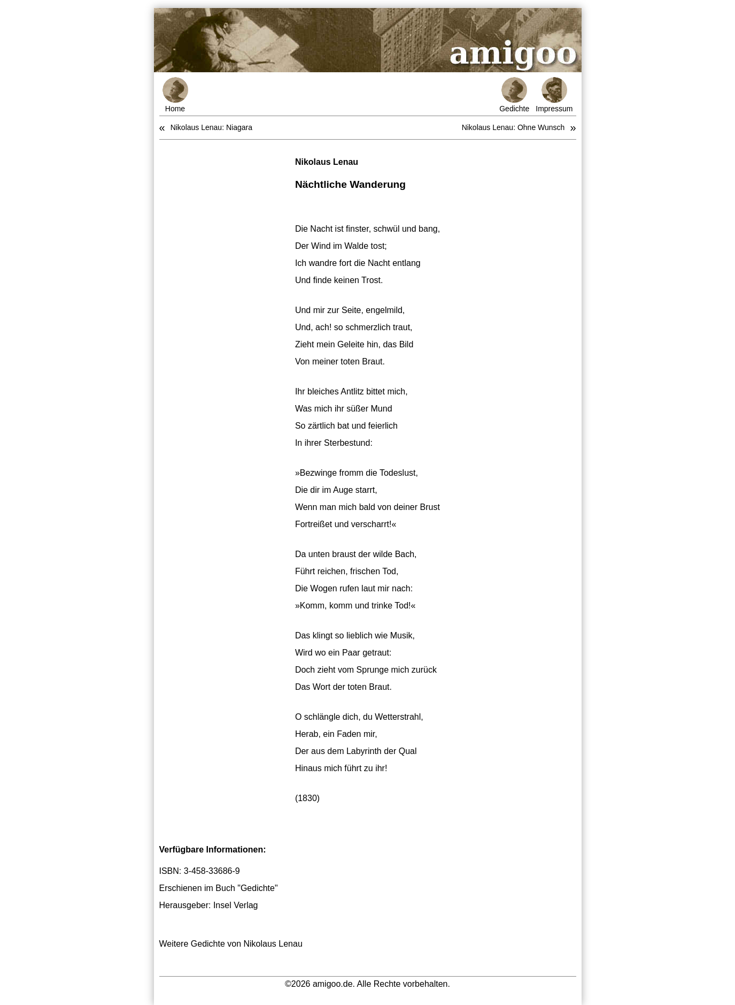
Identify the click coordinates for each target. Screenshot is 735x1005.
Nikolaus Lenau (326, 161)
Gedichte (514, 95)
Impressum (554, 95)
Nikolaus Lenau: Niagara (211, 127)
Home (175, 95)
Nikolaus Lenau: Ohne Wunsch (513, 127)
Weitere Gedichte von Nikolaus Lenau (231, 943)
